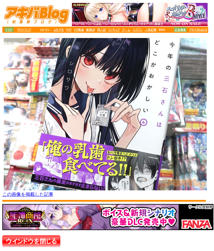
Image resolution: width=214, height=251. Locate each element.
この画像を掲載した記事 (27, 194)
